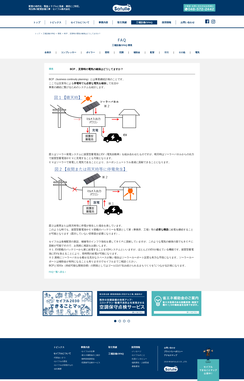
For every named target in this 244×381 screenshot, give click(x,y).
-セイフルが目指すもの (63, 365)
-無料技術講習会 (88, 359)
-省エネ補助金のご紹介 (90, 355)
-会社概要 (58, 369)
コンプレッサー (68, 52)
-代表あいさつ (59, 358)
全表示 (48, 52)
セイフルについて (62, 353)
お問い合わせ (169, 348)
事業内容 (85, 347)
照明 (107, 52)
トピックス (59, 347)
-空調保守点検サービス (90, 363)
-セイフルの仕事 (88, 351)
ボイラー (90, 52)
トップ (37, 33)
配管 (152, 52)
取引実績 (112, 347)
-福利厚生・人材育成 (140, 363)
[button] (115, 321)
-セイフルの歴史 (60, 361)
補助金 (137, 52)
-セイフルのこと (138, 355)
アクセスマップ (170, 355)
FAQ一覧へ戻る (56, 272)
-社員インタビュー (139, 359)
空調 (121, 52)
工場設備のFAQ (49, 33)
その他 (182, 52)
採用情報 (135, 347)
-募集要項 (135, 366)
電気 (197, 52)
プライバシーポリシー (173, 351)
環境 (59, 33)
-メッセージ (136, 351)
